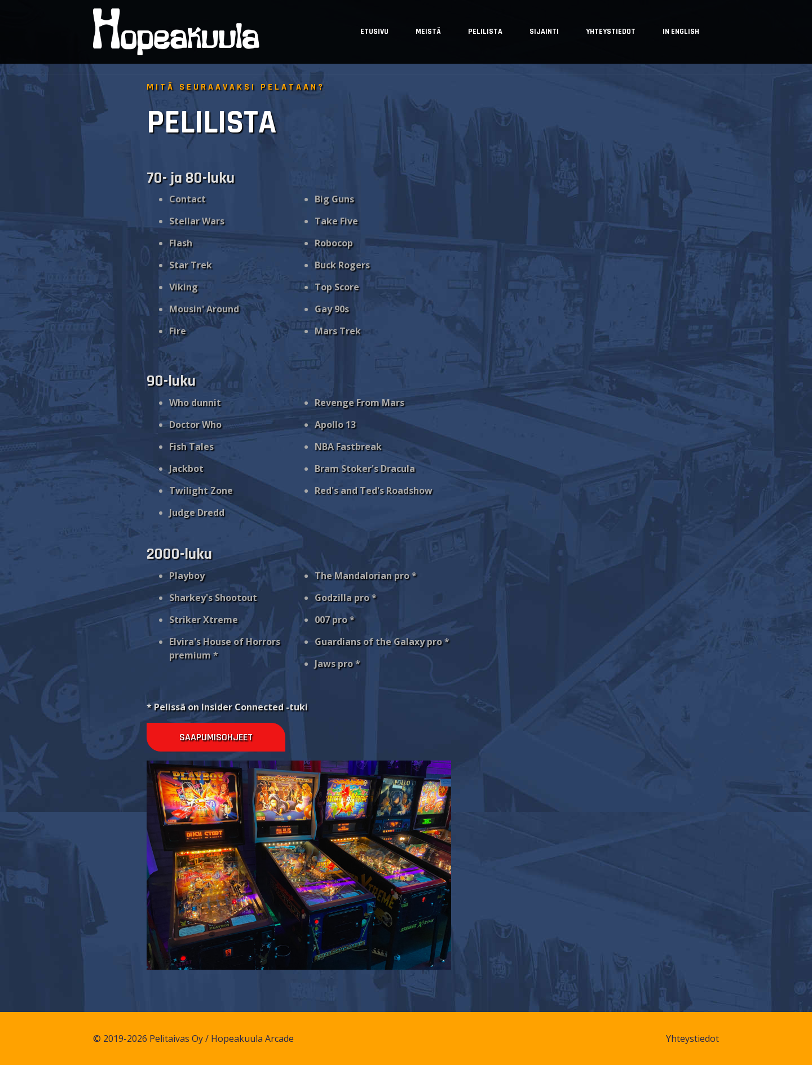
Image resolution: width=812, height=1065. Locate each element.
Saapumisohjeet (215, 737)
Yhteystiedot (611, 31)
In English (681, 31)
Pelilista (485, 31)
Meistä (428, 31)
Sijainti (544, 31)
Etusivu (374, 31)
